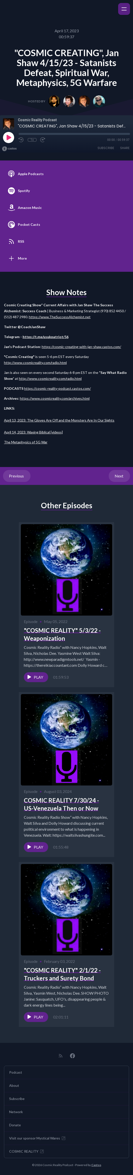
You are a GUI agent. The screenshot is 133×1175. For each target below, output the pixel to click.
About (14, 1085)
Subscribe (106, 148)
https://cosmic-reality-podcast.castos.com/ (57, 388)
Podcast (15, 1072)
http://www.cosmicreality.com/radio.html (35, 362)
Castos (96, 1165)
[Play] (8, 137)
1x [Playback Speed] (32, 140)
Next (119, 475)
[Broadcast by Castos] (9, 148)
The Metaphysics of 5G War (25, 442)
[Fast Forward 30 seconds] (43, 140)
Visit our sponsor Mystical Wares (37, 1138)
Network (16, 1112)
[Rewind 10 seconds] (21, 140)
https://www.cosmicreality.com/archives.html (55, 398)
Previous (17, 475)
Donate (15, 1125)
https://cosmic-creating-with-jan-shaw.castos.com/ (81, 347)
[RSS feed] (61, 1056)
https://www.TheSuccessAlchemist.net (60, 317)
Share (125, 148)
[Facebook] (72, 1056)
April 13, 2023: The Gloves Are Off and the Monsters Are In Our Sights (59, 420)
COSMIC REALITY (26, 1151)
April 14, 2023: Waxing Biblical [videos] (33, 432)
